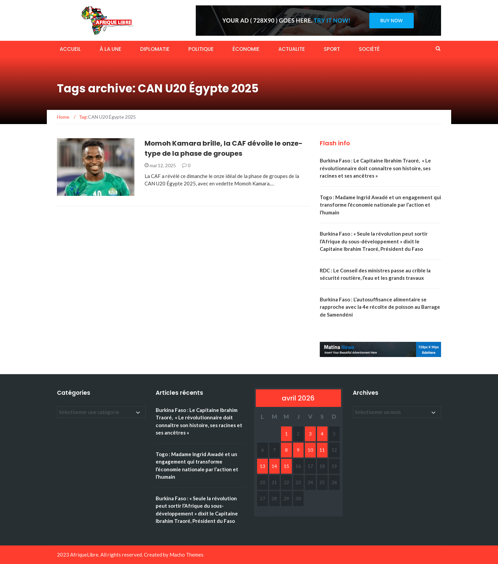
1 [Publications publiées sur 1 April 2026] (286, 434)
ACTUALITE (291, 49)
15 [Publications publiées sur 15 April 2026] (286, 466)
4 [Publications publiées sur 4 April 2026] (322, 434)
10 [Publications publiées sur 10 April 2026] (310, 450)
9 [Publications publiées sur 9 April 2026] (298, 450)
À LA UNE (110, 49)
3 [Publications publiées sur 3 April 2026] (310, 434)
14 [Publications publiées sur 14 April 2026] (274, 466)
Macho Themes (186, 555)
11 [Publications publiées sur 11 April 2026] (322, 450)
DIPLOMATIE (154, 49)
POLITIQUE (201, 49)
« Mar (262, 511)
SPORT (332, 49)
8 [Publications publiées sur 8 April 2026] (286, 450)
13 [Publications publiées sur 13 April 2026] (262, 466)
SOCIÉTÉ (369, 49)
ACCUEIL (70, 49)
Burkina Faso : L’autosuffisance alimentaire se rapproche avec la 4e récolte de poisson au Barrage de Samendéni (380, 307)
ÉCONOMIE (245, 49)
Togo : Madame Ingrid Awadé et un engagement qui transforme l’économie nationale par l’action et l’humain (380, 204)
